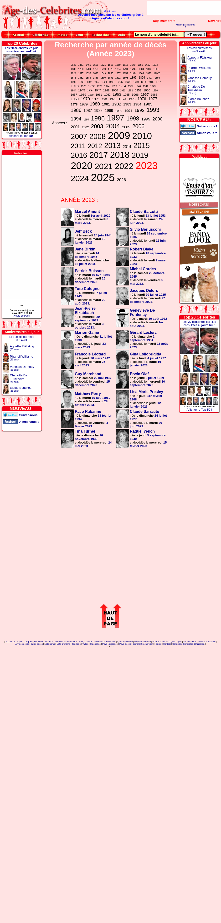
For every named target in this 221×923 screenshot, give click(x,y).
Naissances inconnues (104, 641)
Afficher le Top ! (21, 136)
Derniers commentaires (66, 641)
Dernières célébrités (43, 641)
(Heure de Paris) (21, 315)
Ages (179, 641)
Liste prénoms (63, 644)
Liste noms (49, 644)
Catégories (95, 644)
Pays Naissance (110, 644)
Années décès (22, 644)
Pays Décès (125, 644)
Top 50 (29, 641)
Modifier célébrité (142, 641)
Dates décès (37, 644)
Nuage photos (85, 641)
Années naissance (207, 641)
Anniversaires (189, 641)
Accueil (8, 641)
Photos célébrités (161, 641)
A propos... (19, 641)
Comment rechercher (143, 644)
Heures (157, 644)
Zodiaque (76, 644)
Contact (166, 644)
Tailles (85, 644)
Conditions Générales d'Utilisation (188, 644)
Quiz (173, 641)
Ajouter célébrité (125, 641)
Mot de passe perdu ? (185, 26)
